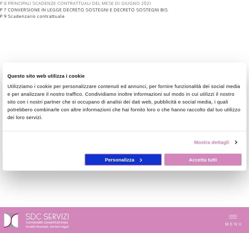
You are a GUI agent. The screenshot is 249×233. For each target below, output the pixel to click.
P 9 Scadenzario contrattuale (32, 16)
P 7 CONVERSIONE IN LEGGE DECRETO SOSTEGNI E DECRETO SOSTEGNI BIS (84, 9)
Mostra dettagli (211, 142)
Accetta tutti (203, 159)
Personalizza (123, 159)
